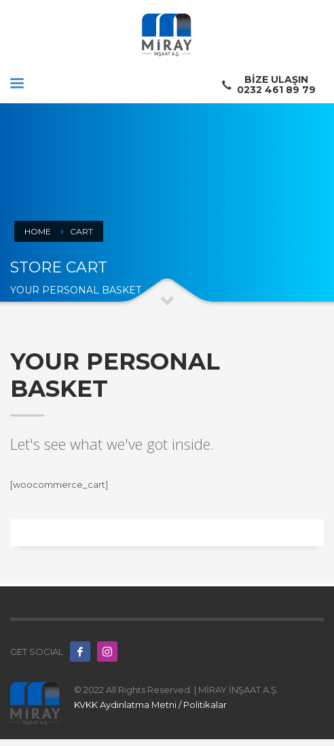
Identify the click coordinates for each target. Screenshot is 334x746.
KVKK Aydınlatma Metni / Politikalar (150, 704)
